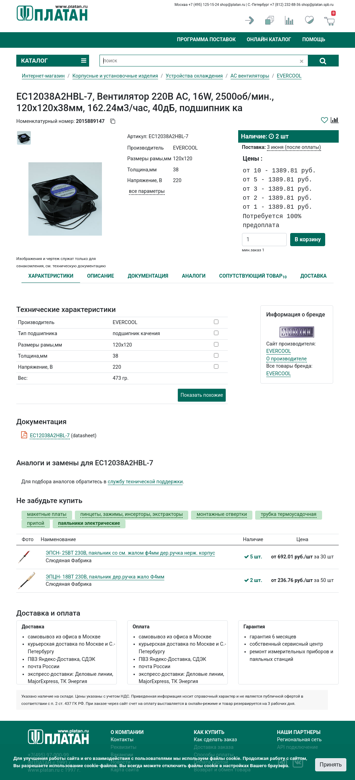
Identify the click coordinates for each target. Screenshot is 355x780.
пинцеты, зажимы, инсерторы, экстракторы (131, 514)
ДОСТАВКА (314, 276)
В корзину (308, 239)
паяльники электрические (89, 523)
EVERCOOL (278, 351)
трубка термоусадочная (288, 514)
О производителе (286, 359)
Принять (331, 764)
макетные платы (47, 514)
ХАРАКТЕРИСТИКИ (50, 276)
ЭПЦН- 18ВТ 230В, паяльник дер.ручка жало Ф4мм (105, 577)
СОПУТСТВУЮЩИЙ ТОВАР (253, 276)
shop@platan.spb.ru (318, 4)
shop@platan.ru (232, 4)
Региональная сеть (299, 740)
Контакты (122, 740)
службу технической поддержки (145, 482)
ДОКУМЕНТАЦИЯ (148, 276)
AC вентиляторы (250, 76)
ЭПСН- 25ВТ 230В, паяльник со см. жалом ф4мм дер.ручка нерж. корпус (130, 553)
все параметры (147, 191)
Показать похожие (202, 395)
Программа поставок (206, 40)
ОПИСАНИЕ (100, 276)
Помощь (313, 40)
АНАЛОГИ (194, 276)
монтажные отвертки (222, 514)
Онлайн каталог (269, 40)
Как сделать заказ (215, 740)
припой (35, 523)
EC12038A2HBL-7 (50, 436)
